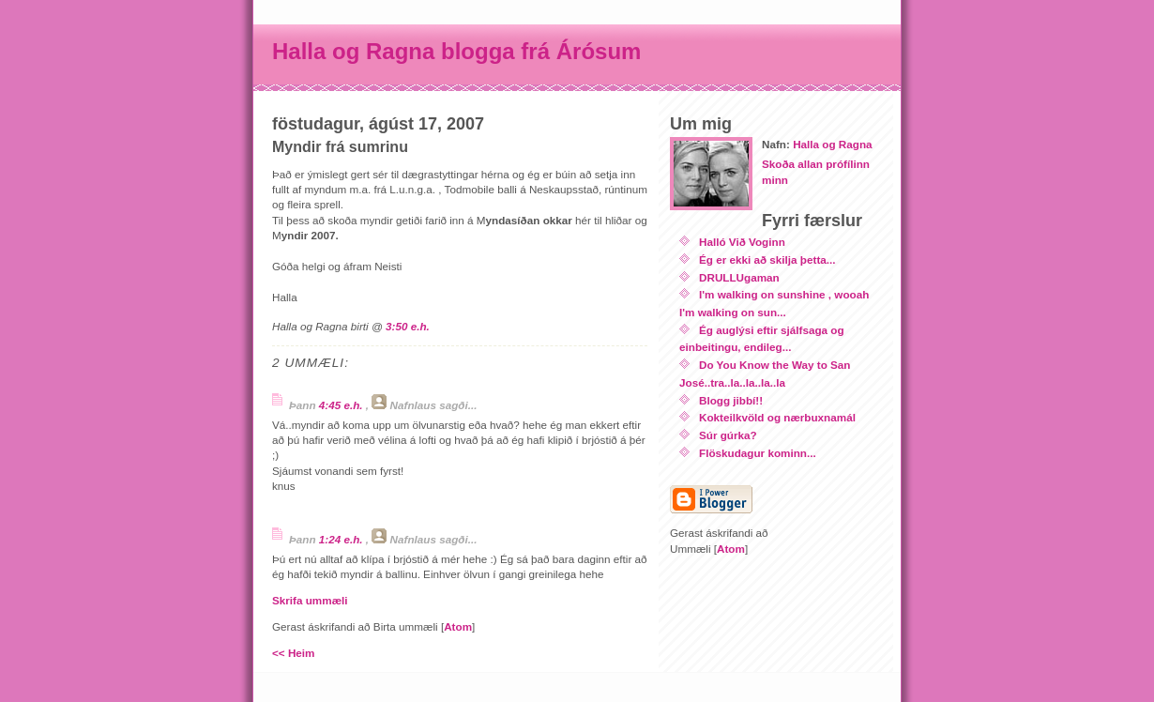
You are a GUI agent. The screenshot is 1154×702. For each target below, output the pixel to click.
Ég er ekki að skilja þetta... (767, 259)
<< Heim (293, 653)
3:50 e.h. (408, 326)
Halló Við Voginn (742, 242)
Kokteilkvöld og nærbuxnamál (777, 417)
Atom (458, 626)
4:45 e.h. (342, 405)
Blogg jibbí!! (731, 400)
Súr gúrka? (728, 435)
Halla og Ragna (832, 144)
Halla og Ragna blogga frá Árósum (456, 51)
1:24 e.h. (342, 539)
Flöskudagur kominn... (757, 453)
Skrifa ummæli (310, 600)
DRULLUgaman (739, 277)
